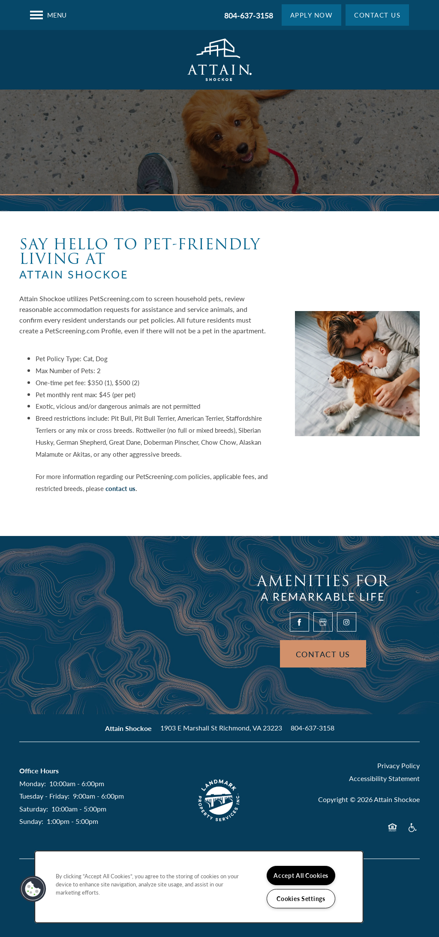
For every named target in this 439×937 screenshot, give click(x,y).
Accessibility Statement (384, 778)
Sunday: (31, 821)
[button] (312, 15)
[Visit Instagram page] (346, 622)
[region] (199, 886)
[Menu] (48, 15)
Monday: (32, 783)
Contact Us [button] (323, 654)
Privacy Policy (398, 765)
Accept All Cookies (301, 875)
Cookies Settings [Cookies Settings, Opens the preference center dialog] (301, 898)
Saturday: (33, 809)
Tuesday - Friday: (44, 796)
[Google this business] (323, 622)
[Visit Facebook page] (299, 622)
